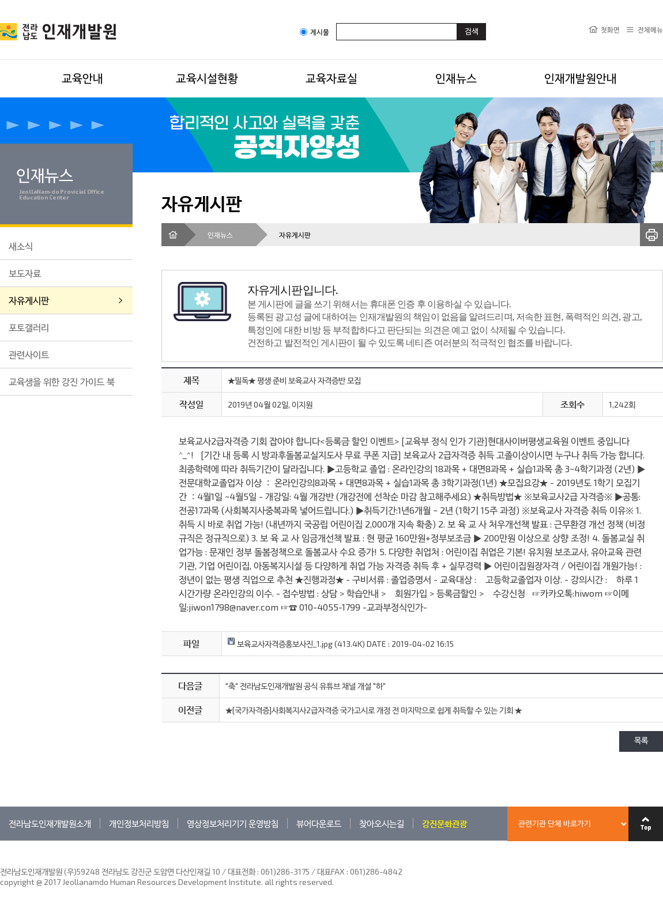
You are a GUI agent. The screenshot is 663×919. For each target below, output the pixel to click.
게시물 (314, 32)
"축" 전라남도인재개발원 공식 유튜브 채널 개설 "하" (305, 686)
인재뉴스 (456, 78)
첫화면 (610, 29)
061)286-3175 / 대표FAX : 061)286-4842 (331, 871)
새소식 (21, 245)
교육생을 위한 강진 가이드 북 (62, 381)
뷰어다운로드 (318, 823)
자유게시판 (29, 300)
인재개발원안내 (580, 78)
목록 (641, 741)
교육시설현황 (207, 78)
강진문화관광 (444, 823)
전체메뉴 (650, 29)
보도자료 (25, 273)
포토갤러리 (29, 327)
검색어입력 (336, 22)
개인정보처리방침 (139, 823)
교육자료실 (331, 78)
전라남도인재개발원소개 (50, 823)
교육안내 (82, 78)
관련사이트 (29, 354)
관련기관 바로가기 (0, 840)
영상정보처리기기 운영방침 (232, 823)
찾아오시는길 (381, 823)
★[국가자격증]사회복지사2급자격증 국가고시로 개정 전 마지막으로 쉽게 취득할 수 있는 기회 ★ (373, 710)
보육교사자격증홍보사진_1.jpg (280, 644)
